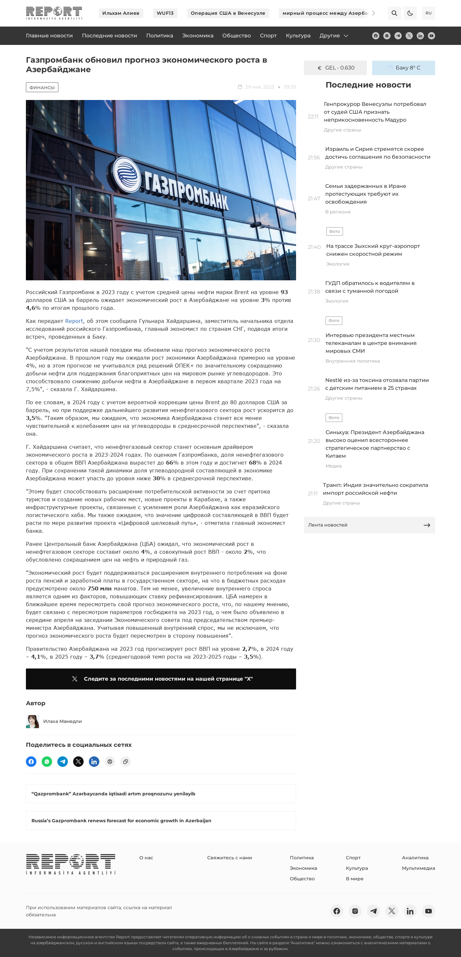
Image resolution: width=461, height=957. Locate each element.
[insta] (387, 35)
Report (74, 321)
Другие (334, 35)
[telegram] (398, 35)
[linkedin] (420, 35)
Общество (302, 879)
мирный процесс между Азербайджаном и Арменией (354, 13)
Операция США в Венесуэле (228, 13)
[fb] (375, 35)
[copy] (125, 761)
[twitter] (409, 35)
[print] (110, 761)
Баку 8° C (404, 68)
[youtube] (431, 35)
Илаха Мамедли (54, 721)
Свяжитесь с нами (229, 858)
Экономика (303, 868)
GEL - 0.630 (335, 68)
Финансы (42, 87)
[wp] (47, 761)
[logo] (54, 13)
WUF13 (165, 13)
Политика (302, 858)
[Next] (369, 13)
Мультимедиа (418, 868)
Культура (357, 868)
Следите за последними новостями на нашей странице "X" (161, 679)
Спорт (353, 858)
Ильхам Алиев (121, 13)
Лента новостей (369, 525)
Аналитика (415, 858)
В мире (355, 879)
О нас (146, 858)
